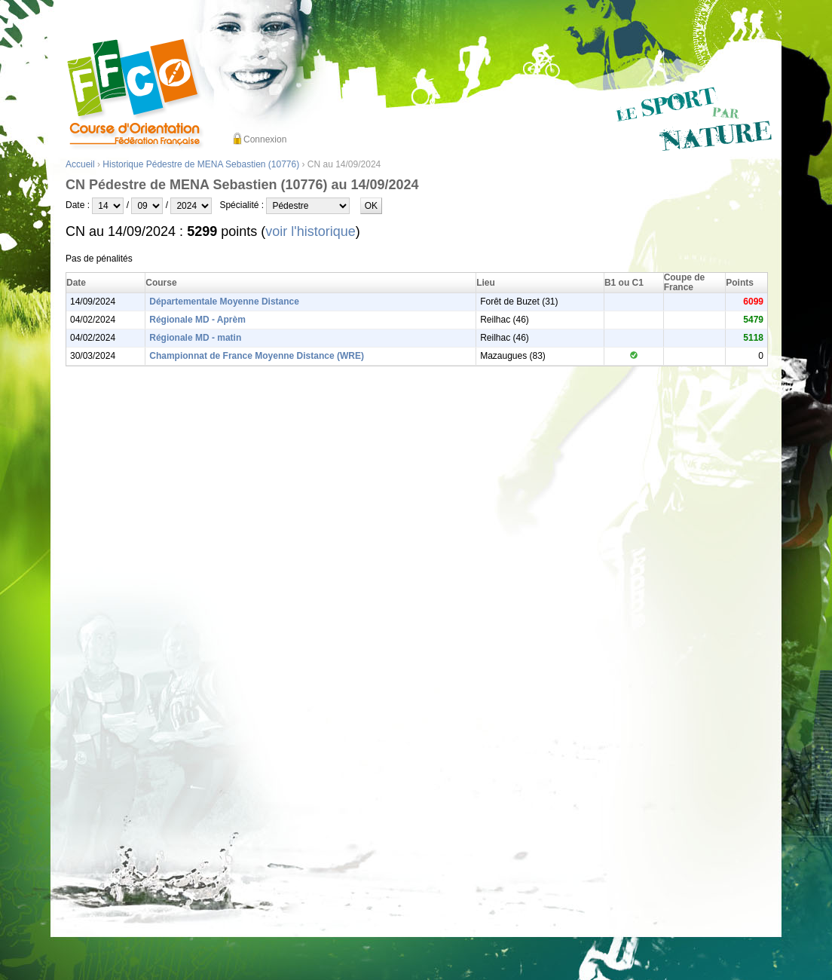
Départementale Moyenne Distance (224, 301)
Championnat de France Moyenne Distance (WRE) (256, 356)
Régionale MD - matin (195, 337)
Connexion (264, 139)
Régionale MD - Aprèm (197, 319)
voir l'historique (310, 231)
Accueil (80, 164)
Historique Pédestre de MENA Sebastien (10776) (200, 164)
